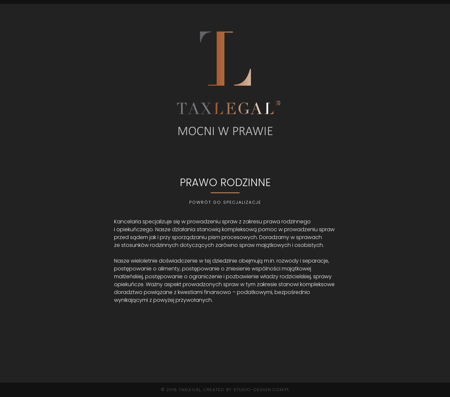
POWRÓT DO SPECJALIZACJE (225, 202)
